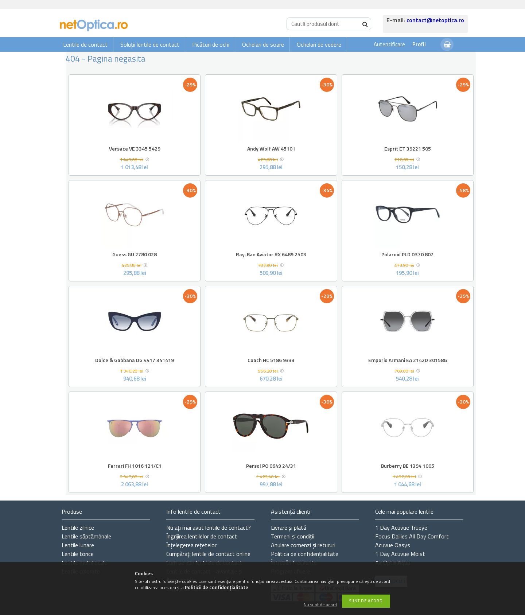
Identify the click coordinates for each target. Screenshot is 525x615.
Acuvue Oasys (392, 545)
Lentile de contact (85, 44)
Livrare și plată (288, 527)
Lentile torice (78, 553)
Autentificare (389, 44)
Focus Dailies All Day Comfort (412, 536)
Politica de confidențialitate (304, 553)
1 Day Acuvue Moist (400, 553)
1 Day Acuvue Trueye (401, 527)
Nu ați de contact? (208, 527)
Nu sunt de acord (320, 605)
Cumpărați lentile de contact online (208, 553)
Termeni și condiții (292, 536)
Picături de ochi (210, 44)
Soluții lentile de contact (149, 44)
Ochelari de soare (263, 44)
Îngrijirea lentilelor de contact (201, 536)
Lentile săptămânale (86, 536)
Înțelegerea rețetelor (191, 545)
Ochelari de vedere (319, 44)
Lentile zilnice (78, 527)
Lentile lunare (78, 545)
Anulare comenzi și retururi (303, 545)
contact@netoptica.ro (435, 20)
